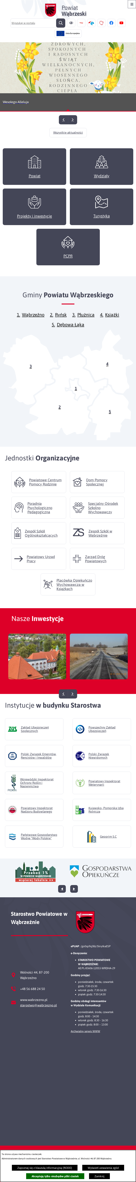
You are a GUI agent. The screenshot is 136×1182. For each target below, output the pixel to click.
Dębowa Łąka (70, 330)
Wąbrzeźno (33, 320)
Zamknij (99, 1176)
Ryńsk (61, 320)
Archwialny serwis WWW (85, 1031)
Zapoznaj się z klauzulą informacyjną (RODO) (44, 1167)
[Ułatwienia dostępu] (71, 23)
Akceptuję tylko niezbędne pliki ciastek (55, 1176)
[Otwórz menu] (132, 4)
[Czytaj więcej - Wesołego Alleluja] (68, 77)
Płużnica (86, 320)
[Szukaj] (60, 23)
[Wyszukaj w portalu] (37, 23)
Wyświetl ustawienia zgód (103, 1167)
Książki (112, 320)
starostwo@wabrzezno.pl (38, 1005)
